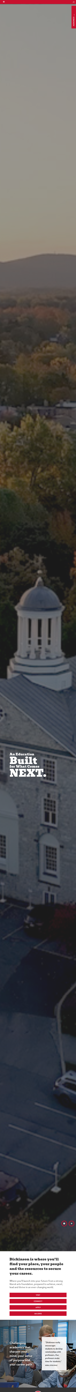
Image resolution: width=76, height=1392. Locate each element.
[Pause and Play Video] (64, 1223)
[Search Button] (73, 2)
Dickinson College (17, 2)
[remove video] (71, 1223)
